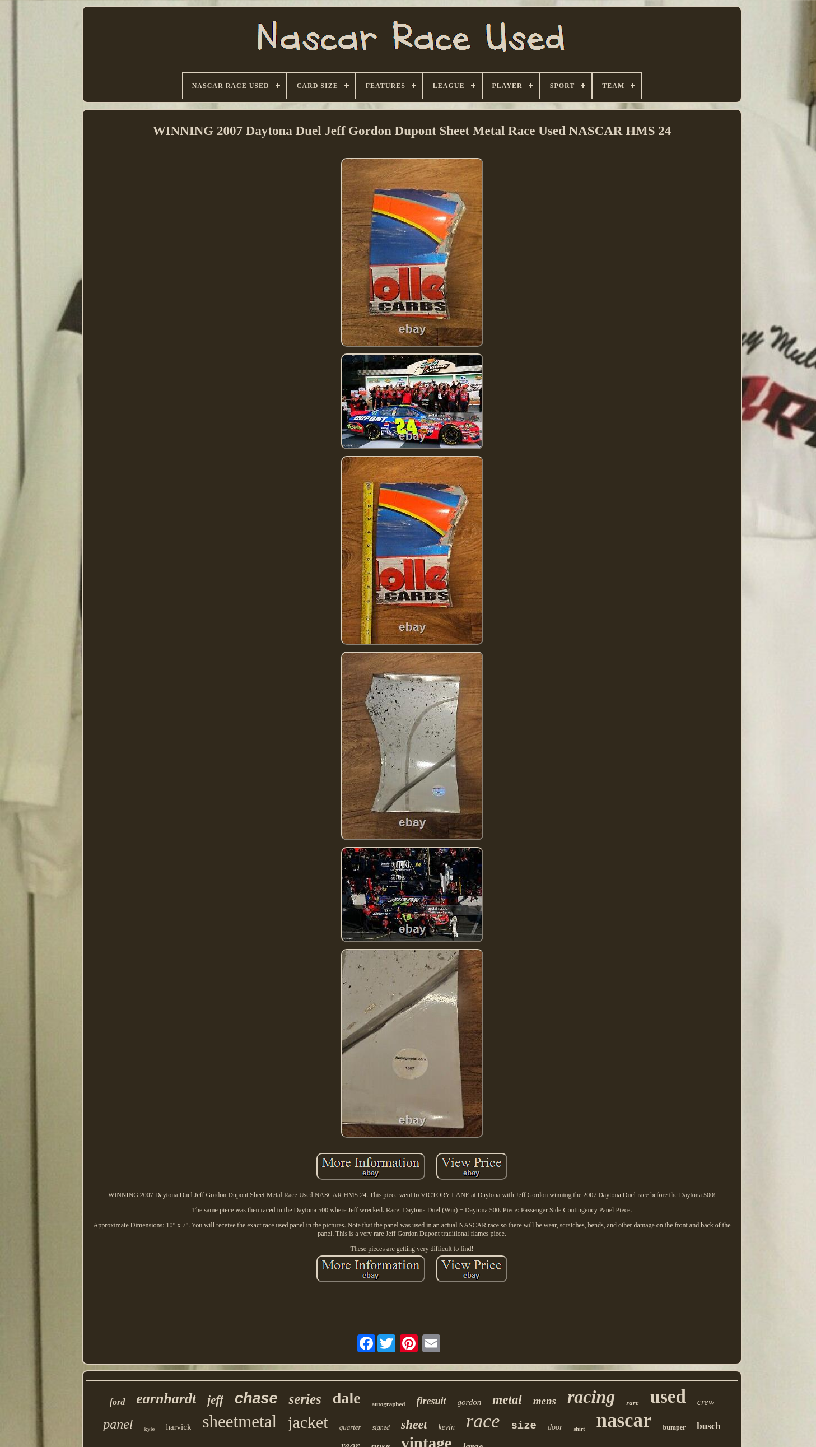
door (555, 1427)
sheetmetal (239, 1421)
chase (256, 1398)
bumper (674, 1427)
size (524, 1426)
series (304, 1399)
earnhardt (166, 1398)
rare (632, 1402)
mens (544, 1401)
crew (706, 1402)
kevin (446, 1427)
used (668, 1396)
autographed (388, 1404)
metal (506, 1400)
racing (591, 1396)
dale (347, 1398)
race (483, 1421)
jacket (308, 1422)
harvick (178, 1426)
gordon (470, 1402)
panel (118, 1424)
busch (709, 1426)
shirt (579, 1429)
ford (117, 1402)
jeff (215, 1400)
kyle (149, 1428)
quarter (350, 1427)
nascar (623, 1420)
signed (381, 1427)
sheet (414, 1424)
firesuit (431, 1401)
